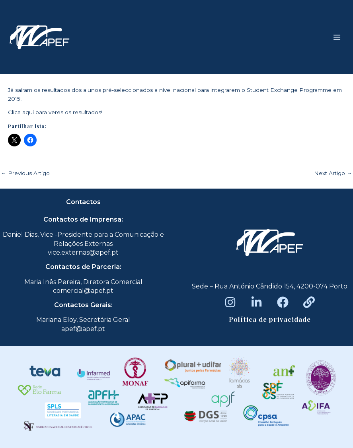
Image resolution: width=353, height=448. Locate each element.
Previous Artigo (25, 173)
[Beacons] (309, 302)
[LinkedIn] (256, 302)
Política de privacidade (270, 319)
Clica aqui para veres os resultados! (55, 112)
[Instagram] (230, 302)
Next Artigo (333, 173)
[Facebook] (283, 302)
